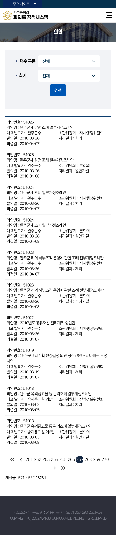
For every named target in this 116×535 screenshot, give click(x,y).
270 (105, 459)
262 (37, 459)
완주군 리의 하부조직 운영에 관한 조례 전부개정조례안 (61, 258)
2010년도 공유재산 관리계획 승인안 (47, 323)
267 (79, 459)
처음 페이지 (12, 459)
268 (88, 459)
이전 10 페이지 (20, 459)
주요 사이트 (21, 4)
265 (62, 459)
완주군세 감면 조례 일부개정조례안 (47, 127)
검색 (58, 90)
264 (54, 459)
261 (29, 459)
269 (96, 459)
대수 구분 (27, 61)
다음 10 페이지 (54, 468)
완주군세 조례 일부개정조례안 (43, 193)
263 (46, 459)
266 (71, 459)
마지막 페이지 (62, 468)
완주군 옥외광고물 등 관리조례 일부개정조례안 (55, 394)
